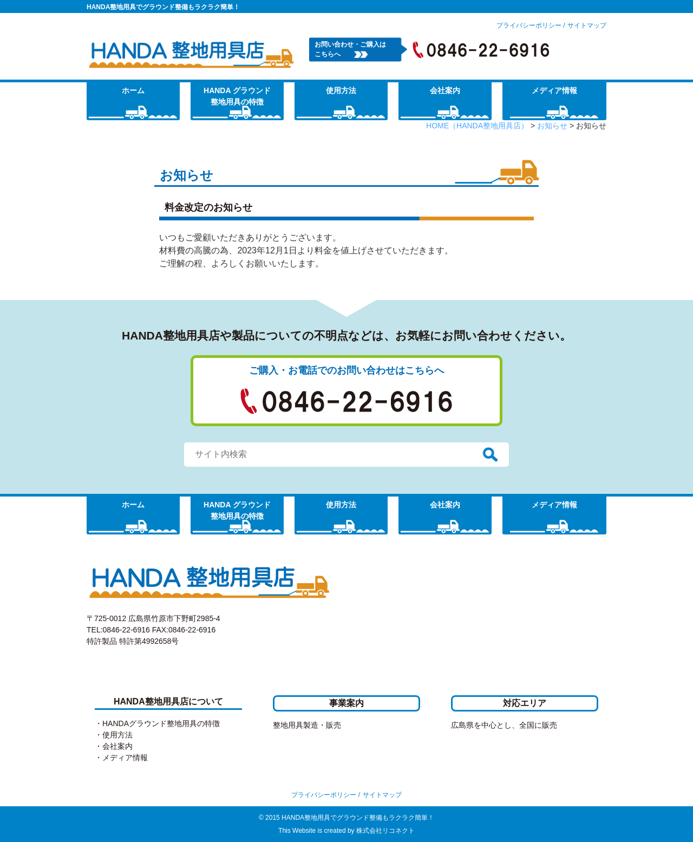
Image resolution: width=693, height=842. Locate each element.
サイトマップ (586, 25)
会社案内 (445, 90)
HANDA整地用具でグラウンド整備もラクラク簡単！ (163, 7)
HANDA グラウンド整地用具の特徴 (237, 96)
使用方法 (341, 90)
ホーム (133, 90)
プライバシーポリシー (528, 25)
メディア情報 (554, 90)
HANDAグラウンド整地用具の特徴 (161, 723)
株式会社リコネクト (385, 830)
